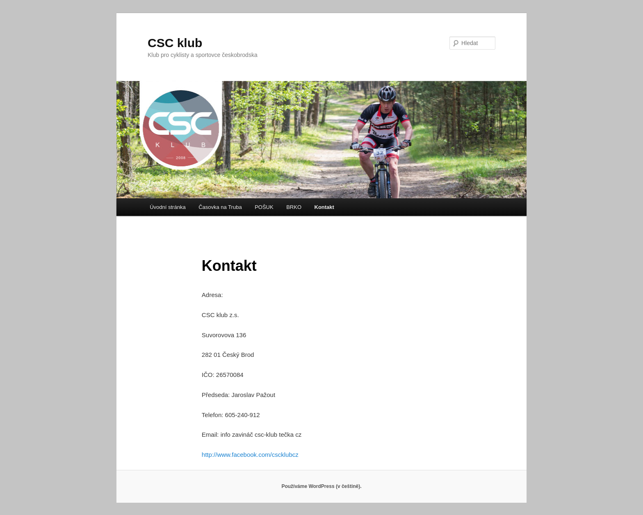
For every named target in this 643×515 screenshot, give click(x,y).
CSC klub (175, 43)
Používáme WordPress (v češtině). (321, 486)
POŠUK (264, 207)
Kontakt (324, 207)
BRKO (293, 207)
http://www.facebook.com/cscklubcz (250, 454)
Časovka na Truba (220, 207)
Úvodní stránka (167, 207)
